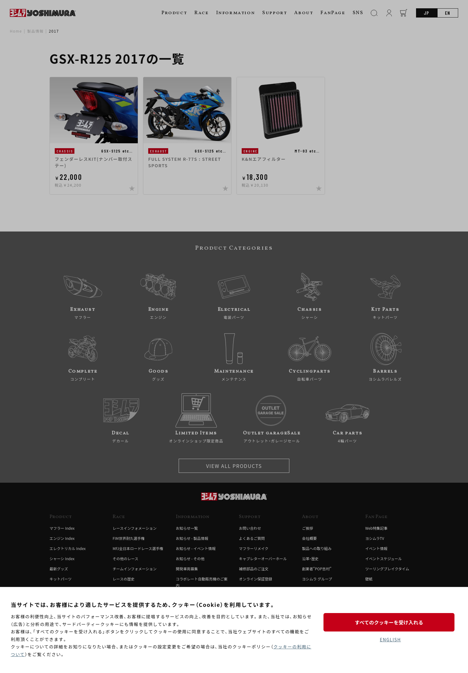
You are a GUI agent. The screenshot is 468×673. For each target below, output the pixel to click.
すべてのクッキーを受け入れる (390, 622)
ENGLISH (390, 639)
